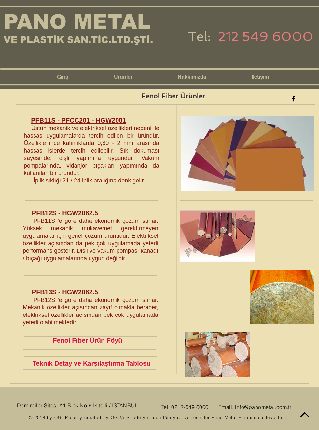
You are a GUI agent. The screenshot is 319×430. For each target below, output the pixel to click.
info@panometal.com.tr (263, 407)
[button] (141, 77)
